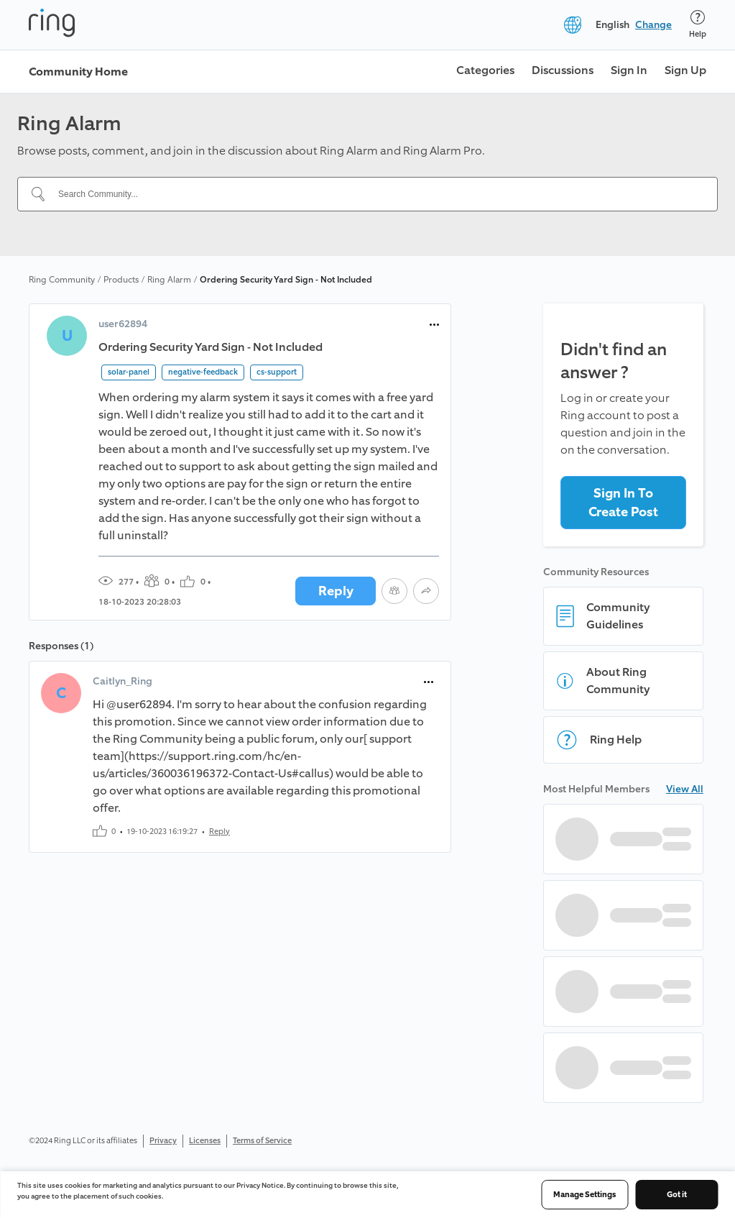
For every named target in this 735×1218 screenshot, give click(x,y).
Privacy (163, 1140)
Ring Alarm (169, 279)
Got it (677, 1194)
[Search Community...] (376, 194)
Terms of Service (262, 1140)
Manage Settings (584, 1194)
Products (121, 279)
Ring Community (62, 279)
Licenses (205, 1140)
